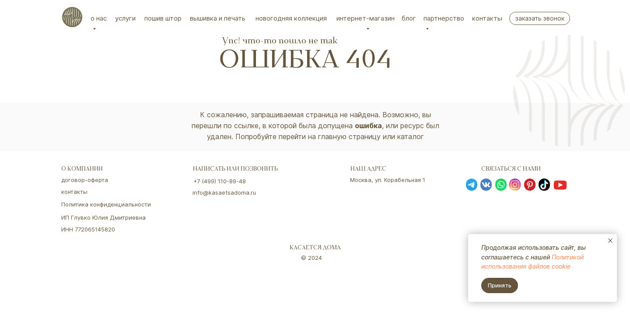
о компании (82, 169)
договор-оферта (84, 179)
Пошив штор (163, 18)
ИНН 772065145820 (88, 229)
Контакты (487, 18)
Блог (409, 18)
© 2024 (311, 257)
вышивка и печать (217, 18)
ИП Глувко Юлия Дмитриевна (103, 217)
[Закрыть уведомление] (610, 240)
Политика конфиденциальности (106, 204)
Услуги (125, 18)
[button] (539, 18)
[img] (72, 17)
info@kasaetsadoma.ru (224, 192)
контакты (74, 191)
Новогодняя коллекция (291, 18)
